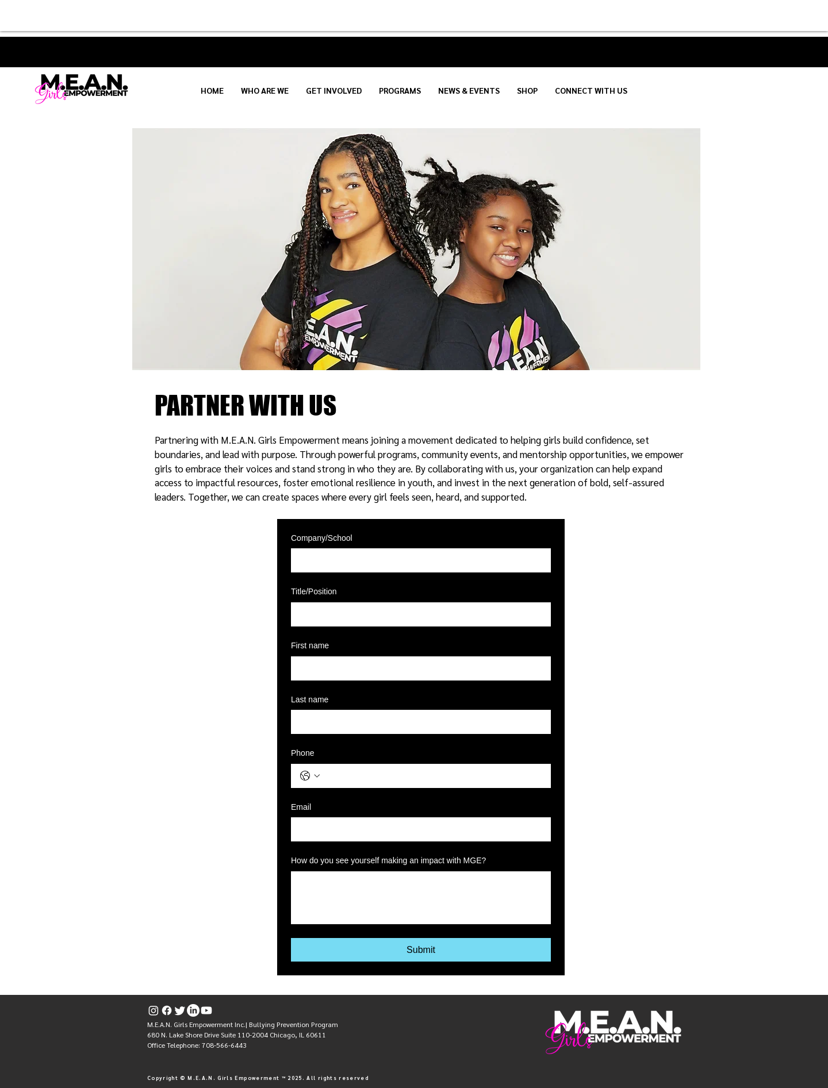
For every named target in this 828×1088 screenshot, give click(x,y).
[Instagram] (153, 1010)
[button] (264, 90)
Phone (302, 753)
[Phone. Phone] (432, 775)
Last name (309, 699)
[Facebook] (166, 1010)
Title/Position (314, 591)
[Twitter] (180, 1010)
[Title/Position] (417, 614)
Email (301, 807)
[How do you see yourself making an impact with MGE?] (421, 897)
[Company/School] (417, 560)
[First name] (417, 668)
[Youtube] (206, 1010)
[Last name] (417, 721)
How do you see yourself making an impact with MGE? (388, 860)
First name (310, 645)
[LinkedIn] (193, 1010)
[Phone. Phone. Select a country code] (309, 776)
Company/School (321, 538)
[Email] (417, 829)
